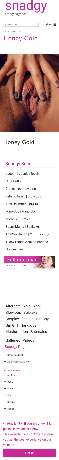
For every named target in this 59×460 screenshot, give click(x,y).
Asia (27, 306)
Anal (37, 306)
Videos (28, 340)
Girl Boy (42, 319)
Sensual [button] (9, 402)
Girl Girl (12, 325)
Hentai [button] (8, 408)
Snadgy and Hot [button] (13, 355)
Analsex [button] (9, 375)
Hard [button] (7, 395)
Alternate (13, 306)
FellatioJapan (22, 259)
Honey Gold (18, 142)
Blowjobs (13, 312)
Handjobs (28, 325)
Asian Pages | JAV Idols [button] (17, 361)
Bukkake (30, 312)
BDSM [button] (8, 381)
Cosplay (12, 319)
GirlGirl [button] (8, 388)
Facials (27, 319)
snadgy (6, 31)
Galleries (13, 340)
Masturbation (17, 331)
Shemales (39, 331)
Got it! (29, 453)
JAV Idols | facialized (17, 265)
